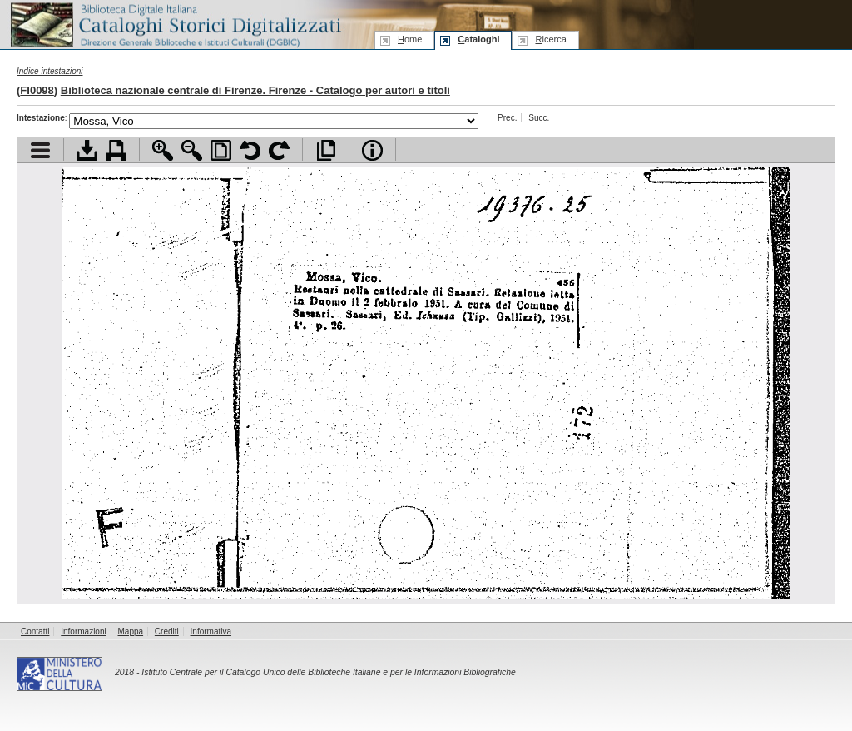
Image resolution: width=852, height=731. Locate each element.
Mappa (131, 631)
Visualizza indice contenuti (40, 150)
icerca (550, 39)
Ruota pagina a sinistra (250, 150)
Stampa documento (116, 150)
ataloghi (478, 39)
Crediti (167, 631)
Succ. (538, 117)
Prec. (507, 117)
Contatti (35, 631)
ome (410, 39)
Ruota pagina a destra (279, 150)
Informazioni (83, 631)
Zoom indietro (191, 150)
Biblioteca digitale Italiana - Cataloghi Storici (174, 23)
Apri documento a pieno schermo (325, 150)
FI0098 (36, 90)
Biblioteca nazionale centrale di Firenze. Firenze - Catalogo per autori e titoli (255, 90)
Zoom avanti (162, 150)
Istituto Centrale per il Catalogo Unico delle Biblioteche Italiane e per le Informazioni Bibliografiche (328, 672)
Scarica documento (87, 150)
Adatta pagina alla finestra (221, 150)
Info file (372, 150)
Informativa (211, 631)
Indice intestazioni (50, 71)
